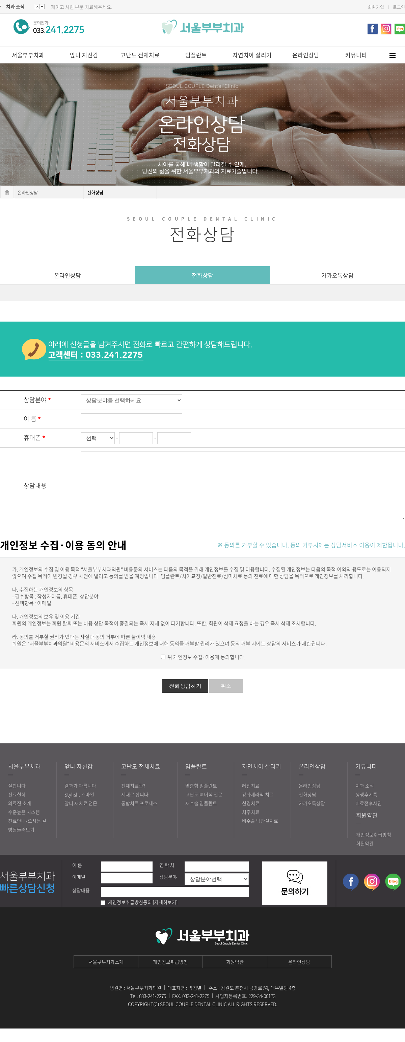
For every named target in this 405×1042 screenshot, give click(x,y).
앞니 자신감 (84, 55)
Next (37, 6)
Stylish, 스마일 (79, 807)
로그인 (399, 7)
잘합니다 (17, 799)
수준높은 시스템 (24, 825)
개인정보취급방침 (373, 848)
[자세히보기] (165, 915)
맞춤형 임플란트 (201, 799)
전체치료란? (133, 799)
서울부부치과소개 (106, 975)
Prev (42, 6)
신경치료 (251, 816)
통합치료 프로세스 (139, 816)
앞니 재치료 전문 (80, 816)
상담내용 (35, 492)
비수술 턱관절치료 (260, 834)
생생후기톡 (366, 807)
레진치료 (251, 799)
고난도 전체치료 (140, 55)
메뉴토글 (392, 55)
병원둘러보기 (21, 843)
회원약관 (367, 828)
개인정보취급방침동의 (130, 915)
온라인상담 (305, 55)
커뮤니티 (356, 55)
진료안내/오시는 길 (27, 834)
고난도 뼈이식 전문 (203, 807)
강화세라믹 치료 (258, 807)
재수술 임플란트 (201, 816)
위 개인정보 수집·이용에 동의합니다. (205, 670)
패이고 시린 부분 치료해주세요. (81, 6)
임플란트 (196, 55)
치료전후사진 (368, 816)
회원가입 (376, 7)
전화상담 (202, 275)
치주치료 (251, 825)
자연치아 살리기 (252, 55)
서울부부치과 (28, 55)
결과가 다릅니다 (80, 799)
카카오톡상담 (337, 275)
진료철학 (17, 807)
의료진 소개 (19, 816)
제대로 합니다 (134, 807)
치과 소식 (15, 6)
